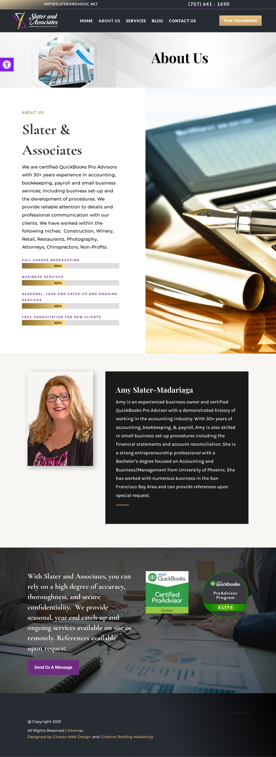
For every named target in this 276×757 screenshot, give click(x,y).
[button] (7, 64)
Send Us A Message (53, 667)
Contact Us (182, 21)
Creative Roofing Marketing (127, 736)
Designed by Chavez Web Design (59, 736)
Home (86, 21)
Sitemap (76, 730)
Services (136, 21)
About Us (109, 21)
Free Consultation (240, 20)
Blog (157, 21)
